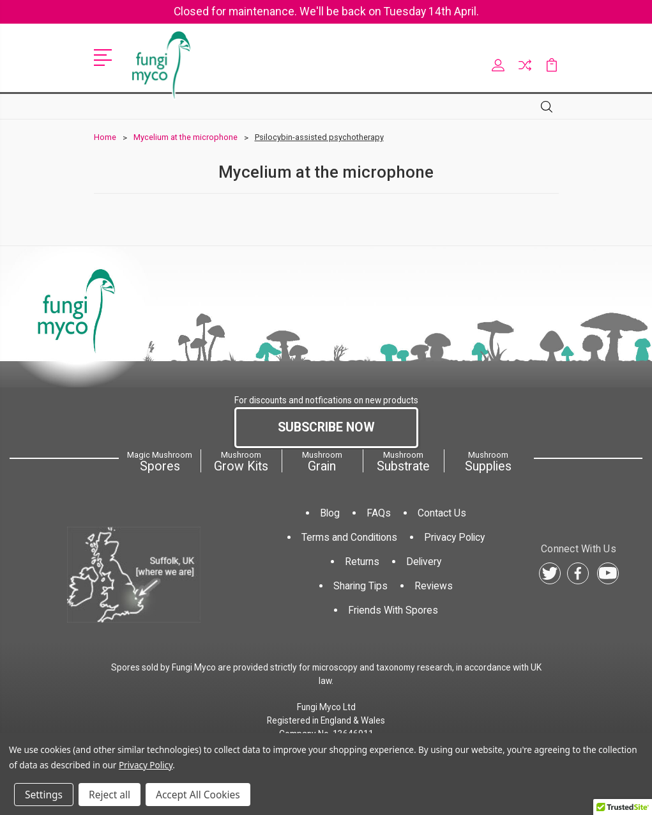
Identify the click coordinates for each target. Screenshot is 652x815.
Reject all (109, 795)
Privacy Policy (454, 537)
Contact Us (442, 513)
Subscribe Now (326, 427)
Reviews (433, 586)
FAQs (379, 513)
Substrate (403, 461)
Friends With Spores (393, 610)
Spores (159, 461)
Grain (322, 461)
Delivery (423, 561)
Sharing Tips (360, 586)
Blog (330, 513)
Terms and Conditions (349, 537)
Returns (362, 561)
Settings (44, 795)
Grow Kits (241, 461)
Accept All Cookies (198, 795)
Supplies (488, 461)
